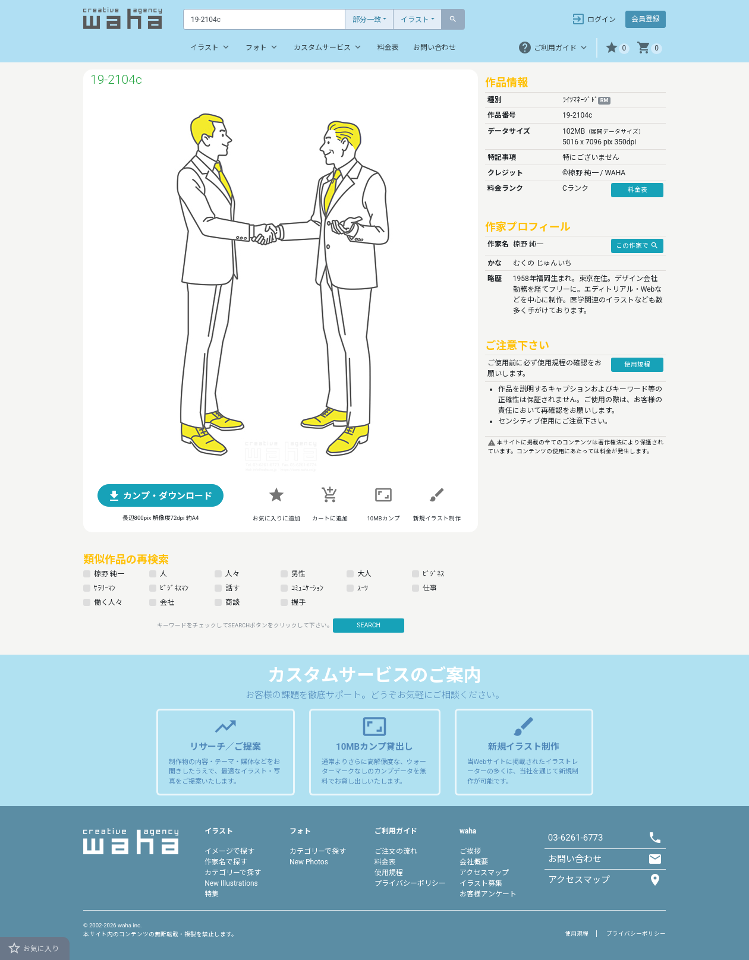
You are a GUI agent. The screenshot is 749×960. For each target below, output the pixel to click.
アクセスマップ (484, 873)
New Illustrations (231, 883)
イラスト (415, 19)
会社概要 (474, 862)
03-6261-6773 (575, 837)
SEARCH (368, 625)
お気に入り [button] (33, 948)
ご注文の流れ (395, 851)
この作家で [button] (637, 245)
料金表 (388, 47)
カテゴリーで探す (232, 873)
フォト (262, 47)
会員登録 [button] (645, 19)
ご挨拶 (470, 851)
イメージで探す (229, 851)
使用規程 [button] (637, 364)
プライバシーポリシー (410, 883)
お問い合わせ (434, 47)
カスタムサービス (328, 47)
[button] (617, 48)
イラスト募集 (481, 883)
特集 (211, 894)
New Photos (308, 862)
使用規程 (388, 873)
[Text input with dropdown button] (264, 19)
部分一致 (367, 19)
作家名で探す (225, 862)
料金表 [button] (637, 190)
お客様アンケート (488, 894)
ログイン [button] (593, 19)
